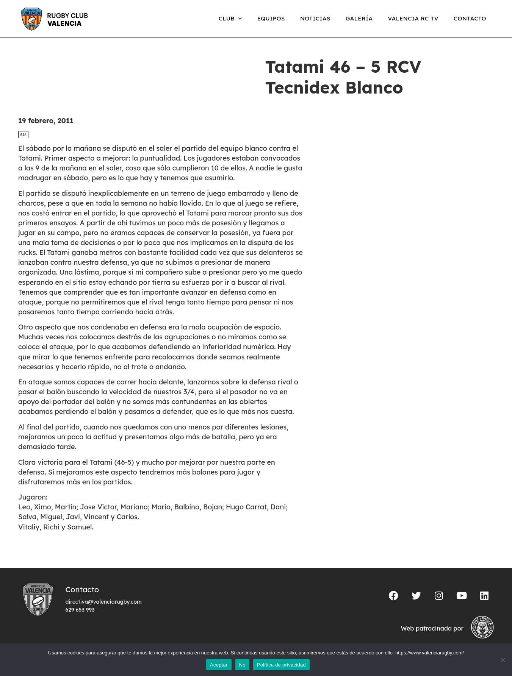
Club (230, 19)
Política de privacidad (281, 665)
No (242, 665)
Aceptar (219, 665)
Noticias (315, 18)
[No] (502, 660)
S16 (23, 134)
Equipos (271, 18)
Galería (359, 18)
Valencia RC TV (413, 18)
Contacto (470, 18)
